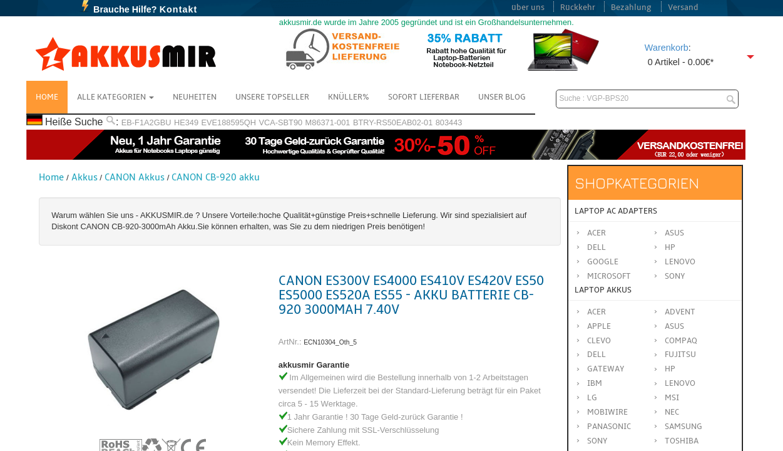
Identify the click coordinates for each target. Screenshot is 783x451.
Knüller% (348, 97)
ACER (596, 312)
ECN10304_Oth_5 (330, 342)
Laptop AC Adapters (616, 211)
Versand (683, 8)
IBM (594, 383)
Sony (675, 276)
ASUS (674, 326)
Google (602, 262)
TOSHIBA (682, 441)
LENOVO (680, 383)
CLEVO (599, 341)
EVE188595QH (228, 122)
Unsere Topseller (272, 97)
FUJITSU (680, 355)
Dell (596, 247)
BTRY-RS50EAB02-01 (392, 122)
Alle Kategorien (115, 97)
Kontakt (179, 9)
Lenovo (680, 262)
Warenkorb (666, 48)
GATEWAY (606, 369)
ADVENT (680, 312)
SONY (597, 441)
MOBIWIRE (607, 412)
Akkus (84, 177)
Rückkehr (577, 8)
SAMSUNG (683, 427)
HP (670, 247)
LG (592, 398)
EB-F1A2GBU (146, 122)
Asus (674, 233)
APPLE (599, 326)
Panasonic (609, 427)
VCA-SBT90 (280, 122)
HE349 (186, 122)
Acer (596, 233)
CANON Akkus (135, 177)
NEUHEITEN (195, 97)
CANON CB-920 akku (215, 177)
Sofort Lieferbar (423, 97)
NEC (672, 412)
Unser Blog (502, 97)
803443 (449, 122)
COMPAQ (681, 341)
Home (47, 97)
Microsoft (609, 276)
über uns (528, 8)
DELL (596, 355)
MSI (672, 398)
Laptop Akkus (603, 290)
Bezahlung (631, 8)
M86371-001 (328, 122)
